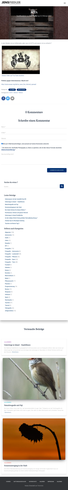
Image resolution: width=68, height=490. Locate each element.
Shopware (8, 292)
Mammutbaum (9, 275)
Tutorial (7, 305)
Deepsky (7, 243)
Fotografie (8, 248)
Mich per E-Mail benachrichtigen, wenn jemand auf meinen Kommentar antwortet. (25, 144)
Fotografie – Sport (10, 259)
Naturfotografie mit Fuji (11, 204)
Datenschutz (33, 481)
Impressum (51, 481)
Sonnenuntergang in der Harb (13, 207)
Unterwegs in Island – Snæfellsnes (15, 201)
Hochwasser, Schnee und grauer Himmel (16, 212)
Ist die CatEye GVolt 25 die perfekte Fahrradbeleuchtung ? (21, 218)
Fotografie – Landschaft (12, 254)
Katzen (7, 270)
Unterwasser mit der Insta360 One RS (15, 199)
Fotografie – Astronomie (12, 251)
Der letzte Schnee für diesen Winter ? (15, 210)
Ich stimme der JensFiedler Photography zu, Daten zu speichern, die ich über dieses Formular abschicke (31, 149)
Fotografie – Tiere (10, 262)
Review (7, 289)
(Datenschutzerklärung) (8, 150)
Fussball (7, 264)
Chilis (6, 240)
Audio (6, 237)
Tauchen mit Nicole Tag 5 (12, 223)
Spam (6, 297)
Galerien (42, 481)
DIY (6, 246)
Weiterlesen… (15, 352)
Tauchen (7, 302)
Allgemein (12, 89)
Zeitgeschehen (21, 89)
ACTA (10, 92)
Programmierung (10, 286)
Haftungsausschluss (20, 481)
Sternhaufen (8, 300)
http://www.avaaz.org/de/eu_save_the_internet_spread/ (18, 84)
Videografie (8, 308)
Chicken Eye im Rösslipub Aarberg (14, 220)
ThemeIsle (40, 485)
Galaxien (7, 267)
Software (7, 294)
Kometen (7, 273)
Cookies (8, 481)
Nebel (6, 278)
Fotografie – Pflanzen (11, 256)
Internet (15, 92)
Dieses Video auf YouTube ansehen (13, 75)
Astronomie (8, 235)
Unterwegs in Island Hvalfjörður (14, 215)
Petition (21, 92)
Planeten (7, 283)
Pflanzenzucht (9, 281)
